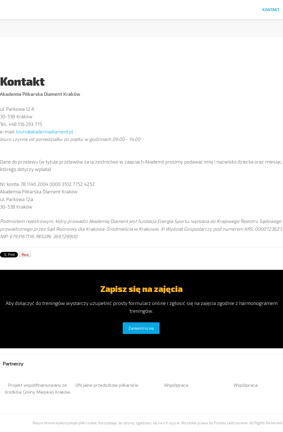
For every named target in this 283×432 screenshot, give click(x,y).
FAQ (251, 9)
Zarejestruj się (141, 328)
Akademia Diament (27, 20)
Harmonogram (181, 9)
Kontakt (270, 9)
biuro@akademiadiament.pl (44, 131)
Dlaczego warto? (222, 9)
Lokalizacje (147, 9)
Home (91, 9)
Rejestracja (116, 9)
